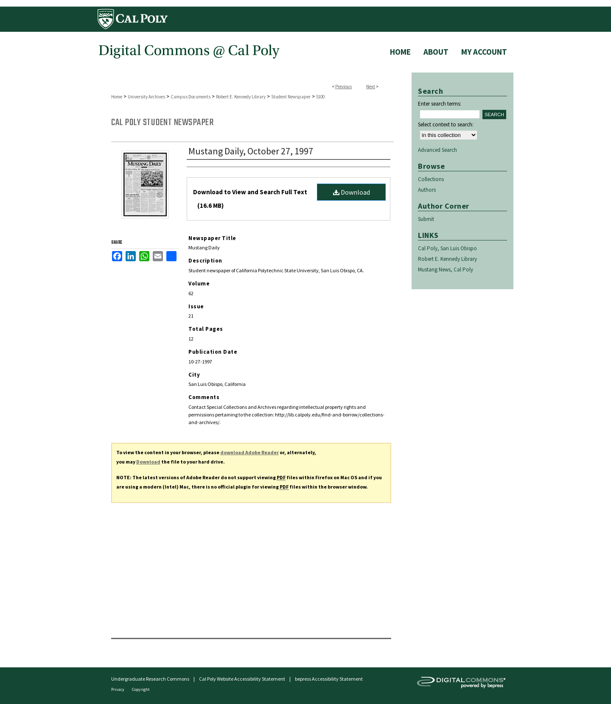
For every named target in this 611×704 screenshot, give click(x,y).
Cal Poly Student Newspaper (162, 122)
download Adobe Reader (249, 452)
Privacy (118, 689)
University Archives (146, 97)
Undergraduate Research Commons (150, 679)
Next (370, 86)
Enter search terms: (439, 103)
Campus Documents (190, 97)
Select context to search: (446, 124)
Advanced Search (437, 150)
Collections (431, 179)
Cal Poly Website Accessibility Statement (242, 679)
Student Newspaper (291, 97)
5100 (320, 97)
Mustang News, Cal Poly (445, 269)
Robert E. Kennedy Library (241, 97)
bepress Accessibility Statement (329, 679)
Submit (426, 219)
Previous (343, 86)
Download (351, 192)
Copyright (141, 689)
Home (116, 97)
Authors (427, 189)
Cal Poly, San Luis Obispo (447, 248)
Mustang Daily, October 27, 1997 (250, 151)
